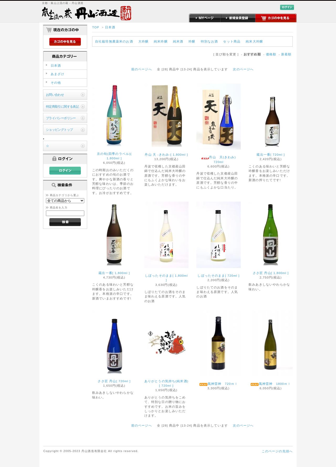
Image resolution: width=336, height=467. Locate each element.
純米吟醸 (161, 41)
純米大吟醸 (254, 41)
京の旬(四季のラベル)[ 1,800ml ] (114, 156)
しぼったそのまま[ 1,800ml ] (166, 278)
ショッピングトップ (59, 129)
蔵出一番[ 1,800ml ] (114, 273)
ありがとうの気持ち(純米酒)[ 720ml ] (166, 383)
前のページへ (141, 69)
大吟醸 (143, 41)
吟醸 (191, 41)
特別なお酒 (209, 41)
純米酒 (178, 41)
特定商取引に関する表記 (62, 106)
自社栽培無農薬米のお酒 (114, 41)
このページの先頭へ (277, 451)
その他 (56, 82)
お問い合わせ (55, 94)
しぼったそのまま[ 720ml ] (218, 275)
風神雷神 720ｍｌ (218, 384)
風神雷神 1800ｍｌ (270, 384)
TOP (95, 27)
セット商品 (231, 41)
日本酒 (110, 27)
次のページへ (243, 69)
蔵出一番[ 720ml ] (270, 154)
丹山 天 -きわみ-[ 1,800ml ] (166, 154)
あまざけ (58, 74)
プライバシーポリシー (61, 118)
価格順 (271, 54)
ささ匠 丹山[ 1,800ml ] (271, 273)
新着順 (286, 54)
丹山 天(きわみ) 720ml (220, 159)
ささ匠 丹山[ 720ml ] (114, 381)
